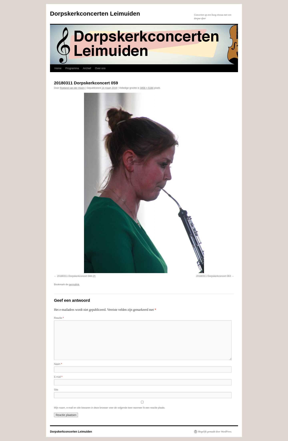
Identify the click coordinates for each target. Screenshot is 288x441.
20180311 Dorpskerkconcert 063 (213, 276)
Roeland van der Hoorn (72, 88)
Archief (87, 68)
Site (56, 389)
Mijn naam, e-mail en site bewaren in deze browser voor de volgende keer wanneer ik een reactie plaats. (109, 407)
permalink (74, 284)
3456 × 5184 (146, 88)
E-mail (58, 376)
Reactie (59, 318)
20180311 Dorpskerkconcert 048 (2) (76, 276)
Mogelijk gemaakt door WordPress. (215, 431)
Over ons (100, 68)
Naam (58, 364)
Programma (72, 68)
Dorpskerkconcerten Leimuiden (95, 13)
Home (57, 68)
